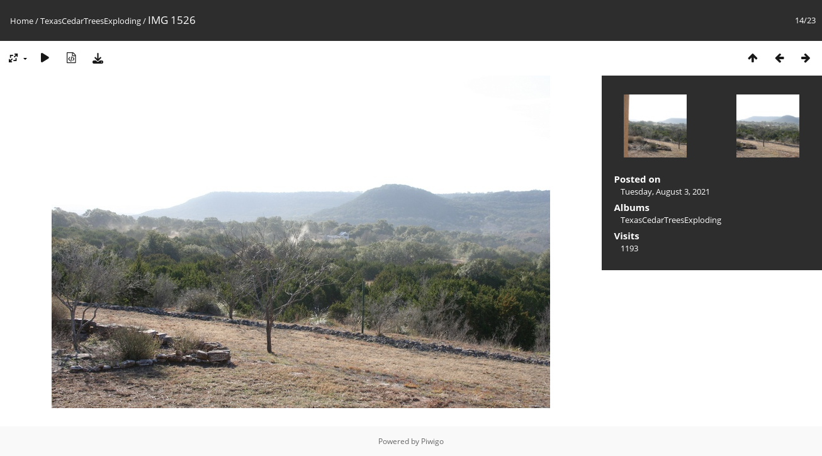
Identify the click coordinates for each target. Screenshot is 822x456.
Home (21, 20)
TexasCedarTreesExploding (90, 20)
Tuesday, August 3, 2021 (665, 191)
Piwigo (432, 441)
